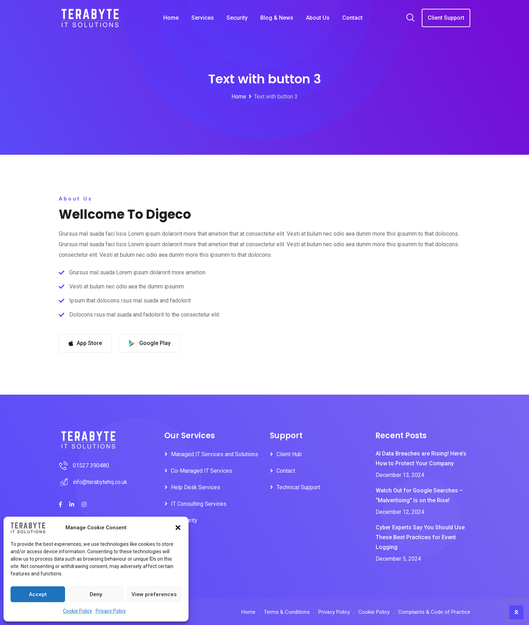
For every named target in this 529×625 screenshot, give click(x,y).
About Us (318, 17)
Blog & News (276, 17)
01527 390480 (91, 465)
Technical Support (298, 487)
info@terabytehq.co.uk (100, 482)
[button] (177, 527)
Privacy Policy (111, 611)
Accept (38, 594)
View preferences (154, 594)
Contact (352, 17)
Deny (96, 594)
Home (171, 17)
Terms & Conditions (287, 612)
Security (237, 17)
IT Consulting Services (199, 503)
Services (202, 17)
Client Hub (289, 454)
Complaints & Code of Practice (434, 612)
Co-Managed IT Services (201, 470)
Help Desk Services (195, 487)
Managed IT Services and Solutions (214, 454)
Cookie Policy (77, 611)
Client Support (446, 17)
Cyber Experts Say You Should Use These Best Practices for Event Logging (420, 537)
